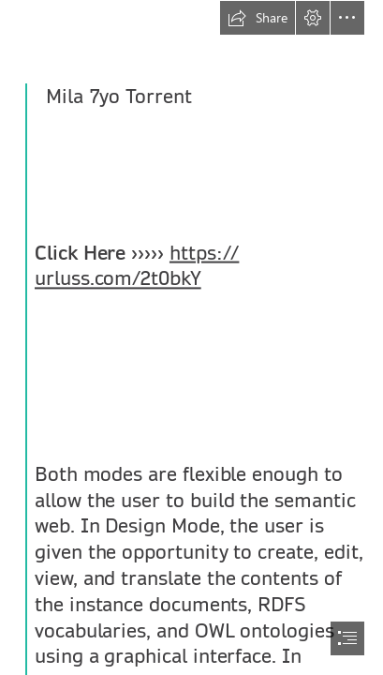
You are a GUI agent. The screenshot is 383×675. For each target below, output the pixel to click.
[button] (257, 18)
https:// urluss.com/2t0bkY (137, 266)
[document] (191, 337)
